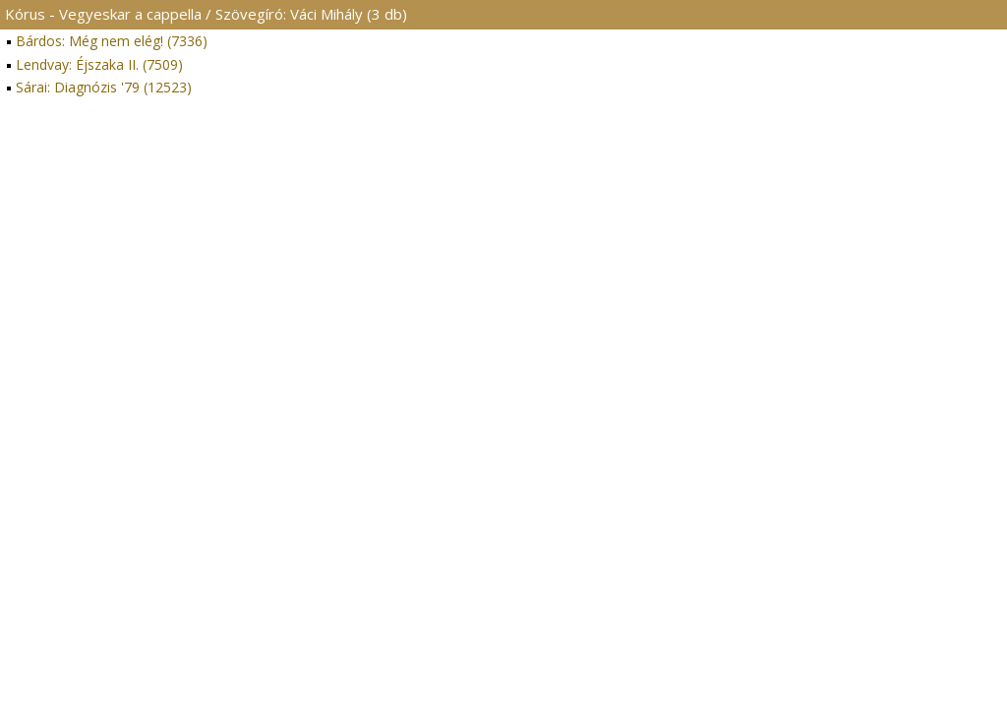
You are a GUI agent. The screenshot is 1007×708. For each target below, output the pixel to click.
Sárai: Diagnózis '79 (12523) (104, 87)
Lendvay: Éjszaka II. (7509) (99, 64)
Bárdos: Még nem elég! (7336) (111, 40)
